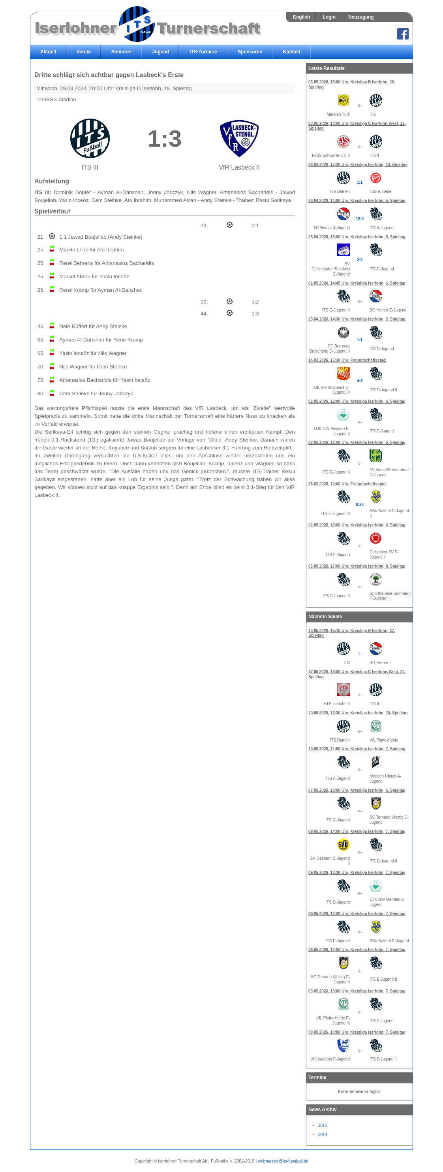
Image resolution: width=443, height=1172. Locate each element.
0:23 (360, 504)
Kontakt (292, 52)
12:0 (360, 219)
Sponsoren (250, 52)
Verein (84, 52)
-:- (360, 105)
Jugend (160, 52)
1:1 (359, 182)
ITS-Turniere (203, 52)
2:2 (359, 260)
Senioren (121, 52)
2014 (322, 1134)
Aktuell (48, 52)
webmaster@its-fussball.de (283, 1161)
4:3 (359, 381)
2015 (322, 1125)
